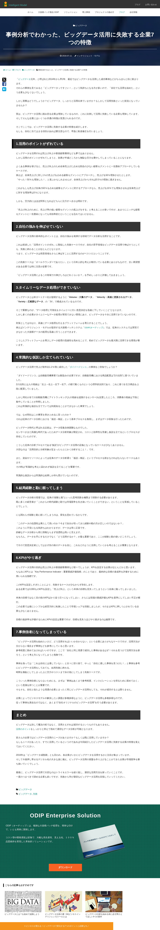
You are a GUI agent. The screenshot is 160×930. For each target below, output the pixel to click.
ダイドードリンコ (79, 367)
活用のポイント (24, 729)
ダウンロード (65, 867)
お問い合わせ (151, 4)
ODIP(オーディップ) (95, 327)
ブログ (137, 4)
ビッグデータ (25, 79)
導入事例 (86, 12)
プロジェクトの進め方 (104, 12)
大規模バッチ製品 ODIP (48, 12)
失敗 (35, 794)
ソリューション (70, 12)
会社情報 (133, 12)
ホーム (30, 12)
